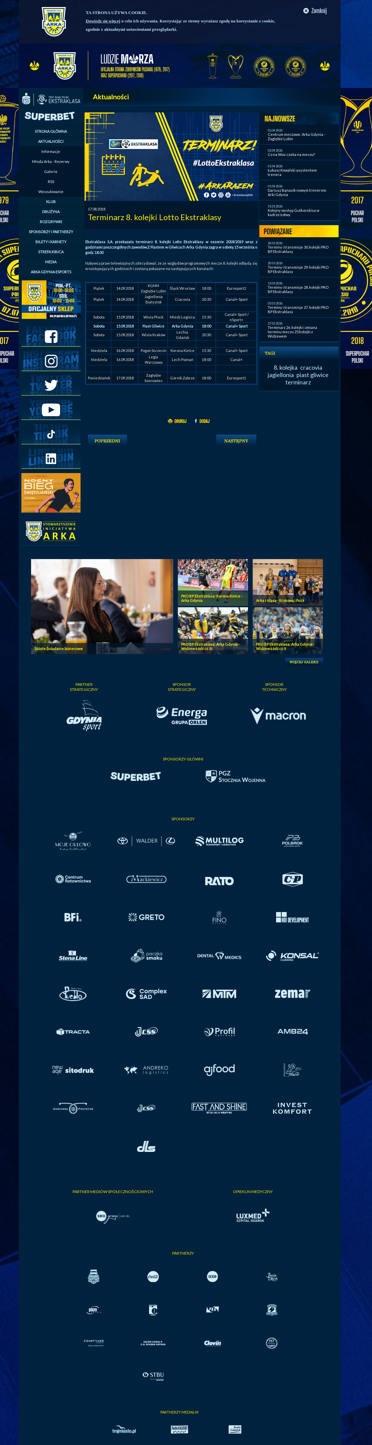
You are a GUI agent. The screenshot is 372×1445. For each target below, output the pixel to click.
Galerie (50, 171)
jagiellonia (281, 374)
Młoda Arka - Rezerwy (51, 161)
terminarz (298, 382)
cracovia (311, 367)
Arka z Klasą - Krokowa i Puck (280, 600)
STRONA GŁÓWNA (51, 131)
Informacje (50, 151)
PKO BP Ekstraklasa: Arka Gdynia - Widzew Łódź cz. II (285, 646)
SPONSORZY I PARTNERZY (51, 232)
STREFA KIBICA (51, 252)
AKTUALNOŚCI (51, 141)
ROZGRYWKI (51, 221)
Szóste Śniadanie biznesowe (58, 648)
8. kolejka (285, 367)
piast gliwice (312, 374)
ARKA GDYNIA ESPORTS (51, 272)
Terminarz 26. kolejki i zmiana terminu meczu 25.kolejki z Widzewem (292, 331)
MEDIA (50, 262)
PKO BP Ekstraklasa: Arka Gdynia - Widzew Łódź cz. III (210, 646)
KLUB (51, 201)
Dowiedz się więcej (103, 20)
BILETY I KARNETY (51, 242)
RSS (51, 181)
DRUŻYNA (50, 211)
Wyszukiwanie (51, 191)
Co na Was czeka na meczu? (291, 154)
